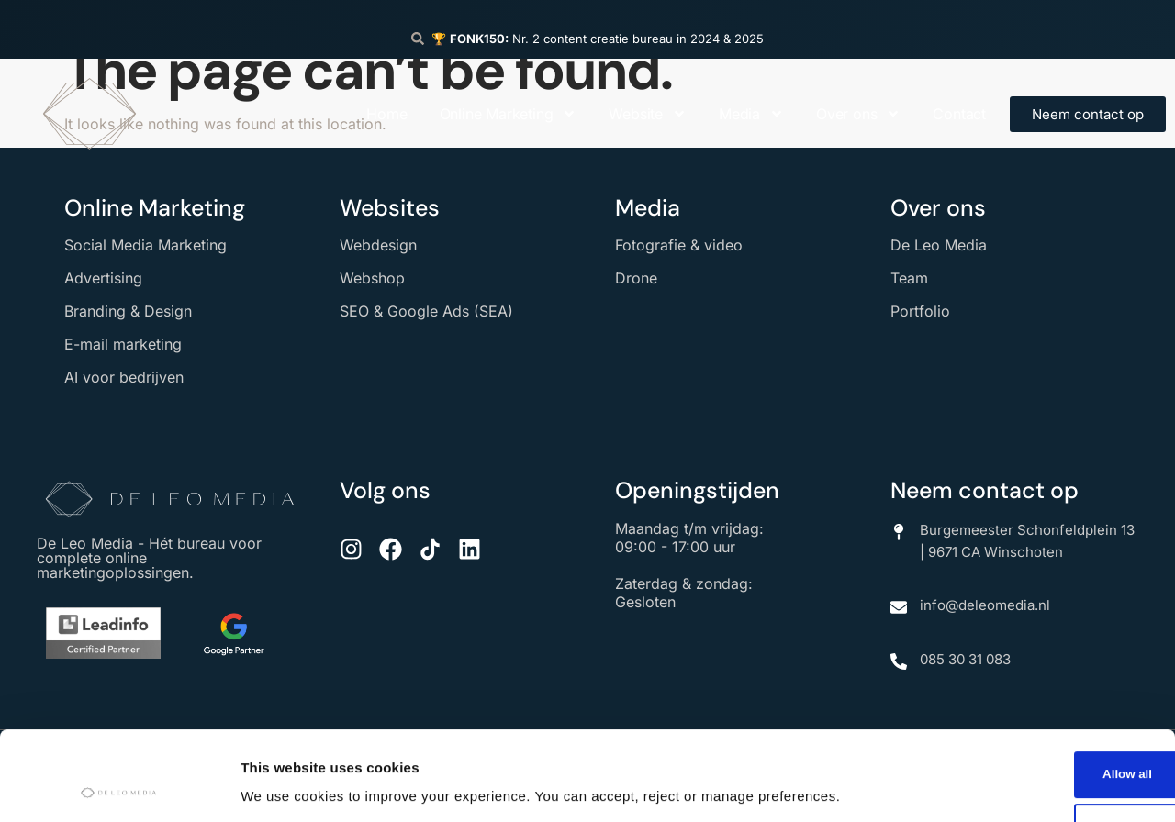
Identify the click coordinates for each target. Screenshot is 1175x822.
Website (648, 114)
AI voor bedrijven (124, 377)
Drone (636, 278)
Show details (283, 779)
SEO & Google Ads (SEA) (426, 311)
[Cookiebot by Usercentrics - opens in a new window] (119, 786)
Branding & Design (128, 311)
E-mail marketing (123, 344)
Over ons (858, 114)
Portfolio (920, 311)
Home (386, 114)
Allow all (1022, 687)
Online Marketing (508, 114)
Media (751, 114)
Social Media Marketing (145, 245)
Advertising (103, 278)
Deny (1022, 746)
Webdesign (378, 245)
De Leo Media (938, 245)
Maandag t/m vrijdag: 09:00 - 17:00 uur (689, 537)
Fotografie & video (679, 245)
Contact (959, 114)
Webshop (372, 278)
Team (909, 278)
